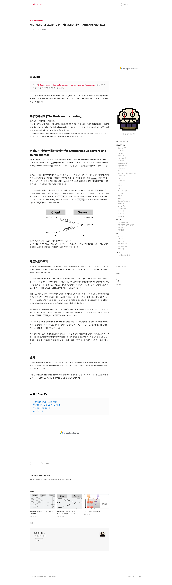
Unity (120, 183)
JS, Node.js (123, 163)
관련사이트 (131, 576)
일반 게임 (121, 227)
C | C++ (121, 168)
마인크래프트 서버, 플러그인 (127, 173)
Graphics (122, 208)
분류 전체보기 (122, 141)
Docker (121, 193)
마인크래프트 (123, 222)
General (122, 148)
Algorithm (122, 165)
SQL (120, 178)
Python (121, 176)
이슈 (120, 236)
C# (120, 188)
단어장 (121, 211)
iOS (120, 171)
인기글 (124, 266)
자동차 (121, 249)
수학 (120, 186)
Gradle (121, 206)
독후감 (121, 241)
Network (122, 158)
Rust (120, 198)
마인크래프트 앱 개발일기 (126, 225)
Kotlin (121, 155)
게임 (118, 220)
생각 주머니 (122, 246)
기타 (118, 252)
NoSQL (121, 181)
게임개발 (121, 230)
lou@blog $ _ (37, 4)
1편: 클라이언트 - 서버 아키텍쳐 (46, 402)
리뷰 (120, 239)
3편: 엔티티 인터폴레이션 (42, 408)
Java (121, 160)
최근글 (118, 266)
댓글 (31, 523)
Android (122, 153)
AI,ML (121, 213)
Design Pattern (124, 201)
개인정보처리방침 (124, 255)
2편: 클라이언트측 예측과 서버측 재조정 (47, 405)
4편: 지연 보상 (38, 411)
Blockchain (122, 191)
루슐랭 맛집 (122, 244)
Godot (121, 216)
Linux (121, 150)
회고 (120, 196)
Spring (121, 203)
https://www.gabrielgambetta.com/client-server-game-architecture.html (66, 85)
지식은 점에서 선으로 (40, 536)
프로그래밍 (121, 145)
